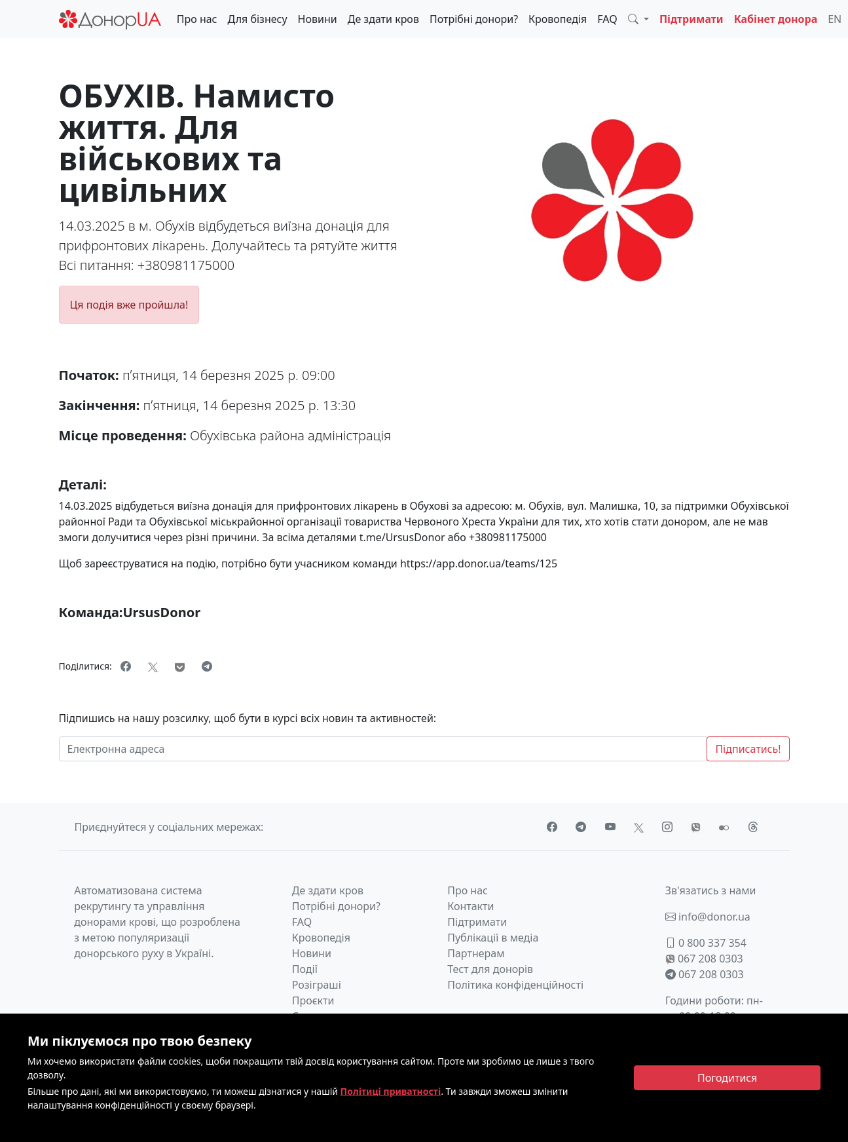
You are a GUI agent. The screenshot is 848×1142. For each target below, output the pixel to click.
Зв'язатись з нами (710, 890)
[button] (638, 19)
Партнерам (475, 953)
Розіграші (316, 985)
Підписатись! (748, 749)
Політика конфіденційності (515, 985)
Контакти (470, 906)
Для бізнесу (257, 19)
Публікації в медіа (492, 937)
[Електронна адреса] (383, 748)
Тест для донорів (490, 969)
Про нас (197, 19)
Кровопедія (557, 19)
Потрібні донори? (474, 19)
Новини (317, 19)
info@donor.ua (707, 916)
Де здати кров (383, 19)
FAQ (607, 19)
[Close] (727, 1077)
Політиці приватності (391, 1091)
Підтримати (691, 19)
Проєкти (313, 1000)
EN (834, 19)
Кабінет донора (776, 19)
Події (305, 969)
